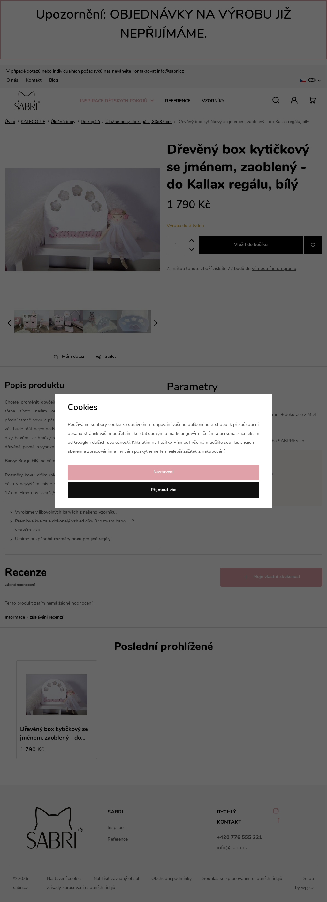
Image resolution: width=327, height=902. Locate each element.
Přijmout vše (163, 490)
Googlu (81, 442)
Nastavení (163, 472)
